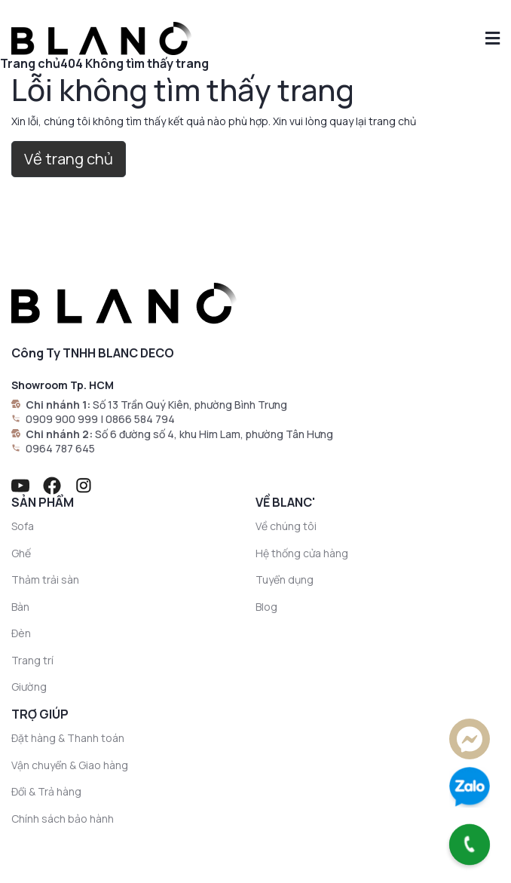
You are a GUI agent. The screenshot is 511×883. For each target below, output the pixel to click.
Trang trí (32, 660)
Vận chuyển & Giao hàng (69, 765)
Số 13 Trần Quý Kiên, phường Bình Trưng (190, 404)
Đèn (21, 633)
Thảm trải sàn (45, 579)
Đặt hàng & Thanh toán (67, 738)
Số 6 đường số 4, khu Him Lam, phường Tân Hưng (214, 434)
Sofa (22, 526)
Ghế (21, 553)
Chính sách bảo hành (62, 818)
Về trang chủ (68, 159)
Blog (266, 606)
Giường (29, 686)
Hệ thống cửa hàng (302, 553)
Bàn (20, 606)
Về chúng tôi (286, 526)
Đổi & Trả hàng (46, 791)
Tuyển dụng (285, 579)
